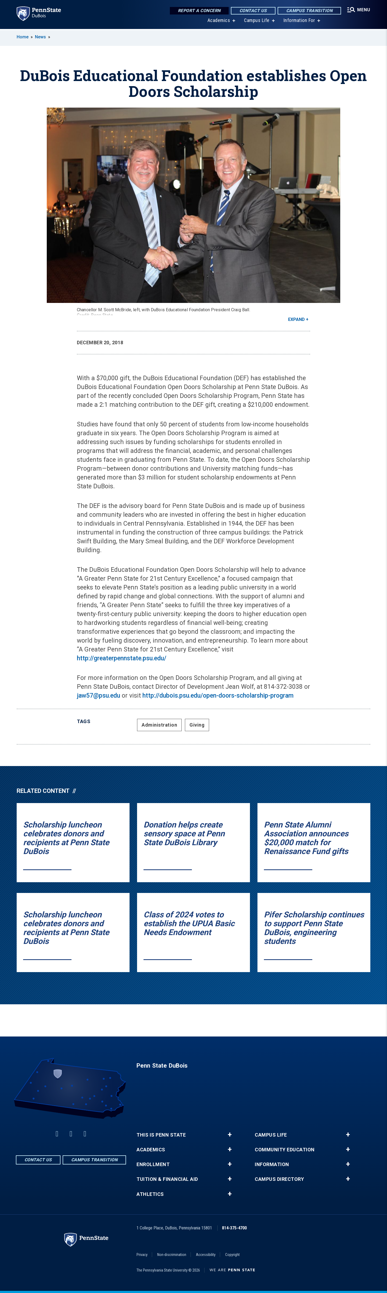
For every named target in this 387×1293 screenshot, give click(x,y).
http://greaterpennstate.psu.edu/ (121, 658)
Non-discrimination (171, 1254)
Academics (218, 21)
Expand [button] (296, 319)
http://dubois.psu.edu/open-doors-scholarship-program (217, 695)
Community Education (285, 1149)
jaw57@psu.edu (98, 695)
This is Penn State (161, 1135)
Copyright (232, 1254)
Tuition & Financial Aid (167, 1179)
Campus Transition (309, 10)
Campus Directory (279, 1179)
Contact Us (253, 10)
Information (272, 1164)
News (40, 36)
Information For (299, 21)
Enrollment (153, 1164)
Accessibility (206, 1254)
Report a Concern (199, 10)
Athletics (150, 1194)
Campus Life (257, 21)
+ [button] (230, 1134)
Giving (197, 725)
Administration (159, 725)
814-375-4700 (234, 1227)
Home (22, 36)
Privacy (142, 1254)
